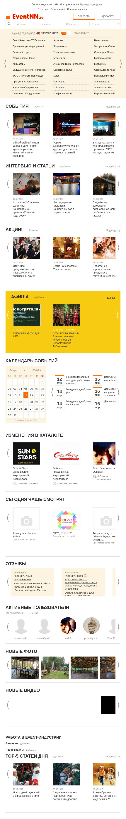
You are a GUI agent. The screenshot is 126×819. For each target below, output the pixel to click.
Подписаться (113, 106)
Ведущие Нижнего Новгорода (29, 69)
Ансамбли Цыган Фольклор (68, 64)
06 (31, 388)
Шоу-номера (60, 46)
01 (42, 382)
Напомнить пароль (77, 9)
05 (26, 388)
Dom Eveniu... (114, 638)
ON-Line (34, 613)
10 (15, 395)
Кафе (56, 75)
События (17, 106)
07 (36, 388)
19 (26, 402)
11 (20, 395)
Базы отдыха (101, 40)
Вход (40, 9)
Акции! (14, 229)
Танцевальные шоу (64, 52)
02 (9, 388)
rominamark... (21, 638)
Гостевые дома (102, 58)
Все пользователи (15, 613)
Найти (9, 24)
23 (9, 408)
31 (15, 415)
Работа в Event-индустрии (34, 737)
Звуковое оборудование (26, 87)
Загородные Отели (104, 46)
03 (15, 388)
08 (42, 388)
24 (15, 408)
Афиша (20, 296)
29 (42, 408)
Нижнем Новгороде (91, 4)
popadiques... (91, 638)
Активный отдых (22, 52)
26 (26, 408)
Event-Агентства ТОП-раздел (29, 40)
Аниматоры (19, 64)
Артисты (58, 40)
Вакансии (12, 743)
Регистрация (58, 9)
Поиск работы (15, 749)
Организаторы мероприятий (28, 46)
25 (20, 408)
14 (36, 395)
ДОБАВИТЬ (108, 16)
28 (36, 408)
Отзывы (16, 563)
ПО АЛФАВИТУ (81, 33)
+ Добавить (38, 106)
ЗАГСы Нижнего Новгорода (28, 75)
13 (31, 395)
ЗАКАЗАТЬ (84, 16)
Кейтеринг (59, 87)
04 (20, 388)
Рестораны (59, 81)
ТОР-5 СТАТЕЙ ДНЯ (27, 756)
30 (9, 415)
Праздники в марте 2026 (26, 420)
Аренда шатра (102, 81)
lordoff (68, 638)
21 (36, 402)
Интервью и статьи (30, 165)
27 (31, 408)
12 (26, 395)
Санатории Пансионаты (107, 52)
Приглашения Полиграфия (109, 75)
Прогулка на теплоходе (25, 81)
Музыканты (59, 58)
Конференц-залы (62, 93)
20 (31, 402)
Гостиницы (100, 64)
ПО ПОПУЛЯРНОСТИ (47, 33)
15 (42, 395)
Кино (111, 297)
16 (9, 402)
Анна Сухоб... (44, 638)
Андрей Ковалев (22, 579)
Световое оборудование (26, 93)
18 (20, 402)
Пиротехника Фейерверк (107, 93)
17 (15, 402)
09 (9, 395)
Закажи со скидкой (23, 33)
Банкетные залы (62, 69)
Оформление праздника (107, 69)
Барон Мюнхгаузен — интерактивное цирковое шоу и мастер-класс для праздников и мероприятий (81, 584)
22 (42, 402)
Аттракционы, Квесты (25, 58)
